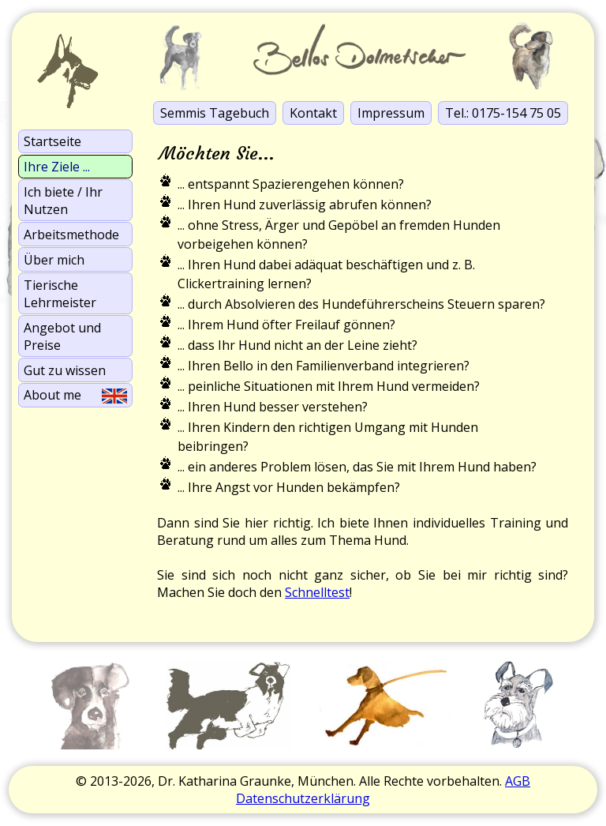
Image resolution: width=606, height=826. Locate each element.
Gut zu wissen (65, 370)
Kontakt (313, 113)
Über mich (54, 259)
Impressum (391, 113)
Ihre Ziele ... (57, 166)
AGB (517, 781)
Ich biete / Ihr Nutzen (63, 200)
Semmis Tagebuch (214, 113)
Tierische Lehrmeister (60, 293)
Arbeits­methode (71, 234)
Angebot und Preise (62, 336)
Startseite (52, 141)
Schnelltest (317, 592)
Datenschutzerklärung (303, 798)
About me (75, 395)
